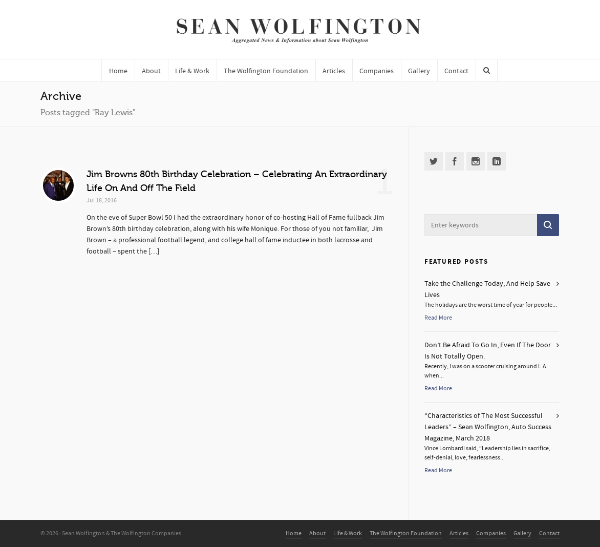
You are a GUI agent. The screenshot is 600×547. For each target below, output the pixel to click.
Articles (458, 533)
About (317, 533)
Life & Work (347, 533)
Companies (491, 533)
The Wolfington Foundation (406, 533)
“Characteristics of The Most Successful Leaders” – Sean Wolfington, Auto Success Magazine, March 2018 (487, 427)
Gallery (522, 533)
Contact (549, 533)
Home (294, 533)
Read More (438, 318)
